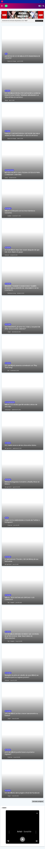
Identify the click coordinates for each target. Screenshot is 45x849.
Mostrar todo (39, 21)
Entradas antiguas (37, 801)
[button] (41, 1)
